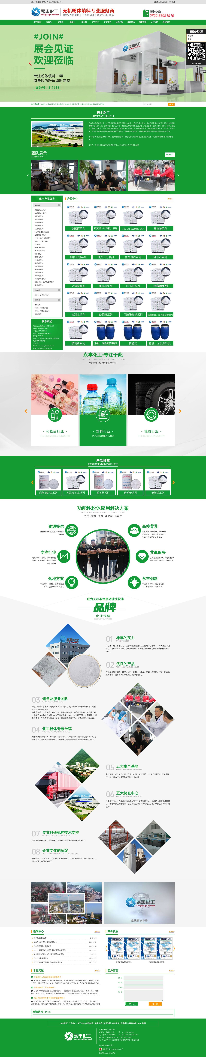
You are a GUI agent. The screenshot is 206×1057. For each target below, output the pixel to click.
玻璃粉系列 (39, 285)
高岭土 (72, 22)
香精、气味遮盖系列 (42, 311)
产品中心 (95, 22)
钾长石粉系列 (40, 247)
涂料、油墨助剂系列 (42, 295)
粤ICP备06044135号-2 (106, 1045)
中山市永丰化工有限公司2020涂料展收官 (48, 962)
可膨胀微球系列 (40, 279)
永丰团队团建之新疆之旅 (42, 946)
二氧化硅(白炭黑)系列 (42, 238)
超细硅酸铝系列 (40, 235)
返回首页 (157, 2)
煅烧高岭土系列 (40, 210)
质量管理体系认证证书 (124, 962)
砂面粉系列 (39, 276)
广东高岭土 (67, 104)
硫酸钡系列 (39, 222)
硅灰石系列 (39, 257)
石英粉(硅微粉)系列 (42, 232)
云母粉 (49, 22)
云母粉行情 (84, 104)
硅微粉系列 (39, 269)
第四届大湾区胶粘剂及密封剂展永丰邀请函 (49, 954)
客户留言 (115, 1023)
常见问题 (107, 1023)
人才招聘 (154, 22)
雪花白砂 (38, 254)
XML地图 (142, 1023)
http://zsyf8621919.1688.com (42, 348)
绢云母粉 (60, 104)
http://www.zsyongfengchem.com (43, 346)
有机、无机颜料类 (41, 308)
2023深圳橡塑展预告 (41, 958)
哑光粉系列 (39, 266)
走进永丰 (107, 22)
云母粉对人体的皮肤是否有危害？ (47, 977)
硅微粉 (60, 22)
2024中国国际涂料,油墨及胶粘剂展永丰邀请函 (50, 950)
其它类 (37, 300)
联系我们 (164, 2)
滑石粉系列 (39, 216)
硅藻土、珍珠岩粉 (41, 241)
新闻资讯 (131, 22)
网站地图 (171, 2)
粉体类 (37, 205)
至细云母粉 (92, 104)
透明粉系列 (39, 219)
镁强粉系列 (39, 263)
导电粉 (37, 244)
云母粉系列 (39, 229)
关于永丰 (81, 1023)
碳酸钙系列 (39, 226)
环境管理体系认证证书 (156, 962)
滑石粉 (84, 22)
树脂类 (37, 305)
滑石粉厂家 (100, 104)
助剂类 (37, 290)
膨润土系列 (39, 273)
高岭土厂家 (75, 104)
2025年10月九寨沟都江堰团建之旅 (45, 942)
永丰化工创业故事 (40, 938)
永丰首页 (37, 22)
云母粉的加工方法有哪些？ (45, 988)
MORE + (169, 155)
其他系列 (38, 314)
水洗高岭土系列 (40, 213)
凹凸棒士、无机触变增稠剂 (44, 282)
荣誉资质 (142, 22)
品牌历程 (119, 22)
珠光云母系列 (40, 251)
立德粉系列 (39, 260)
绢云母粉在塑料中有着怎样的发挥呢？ (49, 998)
